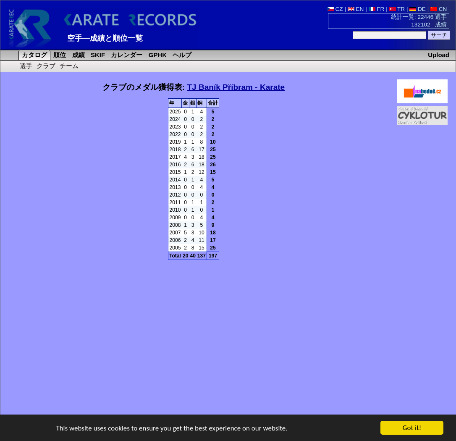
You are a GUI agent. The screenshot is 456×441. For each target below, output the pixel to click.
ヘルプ (181, 54)
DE (417, 9)
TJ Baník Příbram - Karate (236, 87)
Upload (438, 54)
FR (377, 9)
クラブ (46, 65)
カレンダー (125, 54)
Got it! (412, 428)
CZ (335, 9)
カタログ (33, 54)
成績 (78, 54)
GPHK (157, 54)
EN (356, 9)
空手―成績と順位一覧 (105, 38)
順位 (59, 54)
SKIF (97, 54)
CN (438, 9)
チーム (69, 65)
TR (397, 9)
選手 (26, 65)
